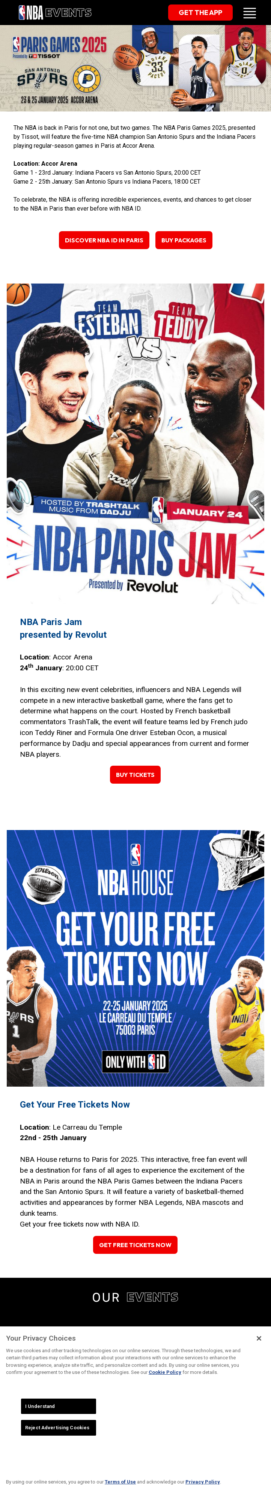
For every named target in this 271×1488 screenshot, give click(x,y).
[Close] (259, 1346)
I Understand (40, 1414)
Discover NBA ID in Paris (104, 240)
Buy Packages (183, 240)
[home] (54, 12)
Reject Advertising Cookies (57, 1436)
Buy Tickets (135, 774)
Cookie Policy (165, 1380)
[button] (249, 12)
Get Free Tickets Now (135, 1245)
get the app (200, 12)
